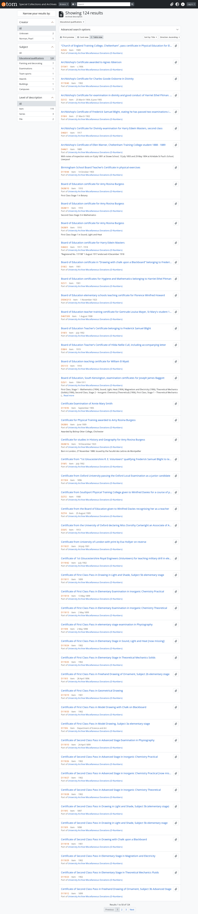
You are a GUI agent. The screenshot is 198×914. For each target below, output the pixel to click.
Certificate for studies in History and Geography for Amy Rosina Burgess (103, 439)
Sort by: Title (149, 37)
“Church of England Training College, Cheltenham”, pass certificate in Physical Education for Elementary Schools (116, 45)
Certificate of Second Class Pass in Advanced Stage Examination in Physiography (107, 740)
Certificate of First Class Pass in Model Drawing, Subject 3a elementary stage (105, 723)
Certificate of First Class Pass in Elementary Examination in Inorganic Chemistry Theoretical (114, 608)
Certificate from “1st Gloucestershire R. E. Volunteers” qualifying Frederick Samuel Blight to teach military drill (116, 459)
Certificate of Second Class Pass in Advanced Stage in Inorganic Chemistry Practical (109, 756)
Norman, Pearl (36, 39)
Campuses (36, 90)
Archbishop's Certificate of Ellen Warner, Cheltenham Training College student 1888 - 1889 (113, 144)
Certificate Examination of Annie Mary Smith (87, 403)
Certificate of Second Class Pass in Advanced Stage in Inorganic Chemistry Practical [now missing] (116, 773)
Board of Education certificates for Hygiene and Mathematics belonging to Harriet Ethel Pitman (116, 278)
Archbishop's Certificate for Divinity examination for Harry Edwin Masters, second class (112, 128)
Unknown (36, 34)
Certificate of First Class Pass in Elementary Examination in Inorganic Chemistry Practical (112, 591)
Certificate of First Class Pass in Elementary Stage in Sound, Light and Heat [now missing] (113, 641)
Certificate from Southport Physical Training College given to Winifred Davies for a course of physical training (116, 492)
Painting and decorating (36, 64)
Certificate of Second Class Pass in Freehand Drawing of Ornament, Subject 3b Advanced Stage (116, 889)
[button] (172, 4)
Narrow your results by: (36, 13)
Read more (69, 395)
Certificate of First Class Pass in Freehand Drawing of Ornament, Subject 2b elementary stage (115, 674)
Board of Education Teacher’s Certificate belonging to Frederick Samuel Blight (106, 328)
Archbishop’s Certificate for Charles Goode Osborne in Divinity (97, 78)
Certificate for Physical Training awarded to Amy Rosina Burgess (98, 420)
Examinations (36, 69)
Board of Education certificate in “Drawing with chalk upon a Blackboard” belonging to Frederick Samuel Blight (116, 262)
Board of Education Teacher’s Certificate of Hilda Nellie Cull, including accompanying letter (113, 344)
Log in (190, 4)
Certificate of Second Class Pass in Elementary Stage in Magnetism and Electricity (108, 855)
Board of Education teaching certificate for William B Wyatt (95, 361)
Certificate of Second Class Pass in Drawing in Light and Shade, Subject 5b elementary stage (114, 822)
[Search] (103, 4)
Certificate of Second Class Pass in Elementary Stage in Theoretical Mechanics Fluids (110, 872)
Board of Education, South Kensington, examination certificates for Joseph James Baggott (112, 377)
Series (36, 114)
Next (132, 909)
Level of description (30, 97)
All (20, 28)
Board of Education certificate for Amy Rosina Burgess (92, 184)
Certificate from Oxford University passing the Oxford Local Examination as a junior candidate (115, 475)
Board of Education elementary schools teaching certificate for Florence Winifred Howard (113, 295)
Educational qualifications (36, 59)
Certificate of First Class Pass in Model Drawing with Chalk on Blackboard (103, 707)
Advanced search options (75, 29)
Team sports (36, 74)
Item (36, 109)
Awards (36, 79)
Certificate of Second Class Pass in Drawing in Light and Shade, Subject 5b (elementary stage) (115, 806)
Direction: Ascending (169, 37)
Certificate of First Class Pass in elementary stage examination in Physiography (107, 624)
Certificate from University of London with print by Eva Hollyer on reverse (103, 541)
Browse (63, 4)
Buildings (36, 85)
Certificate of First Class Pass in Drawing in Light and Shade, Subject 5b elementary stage (112, 574)
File (36, 120)
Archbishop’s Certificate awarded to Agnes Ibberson (91, 62)
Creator (23, 22)
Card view (82, 37)
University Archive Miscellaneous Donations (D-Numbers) (95, 53)
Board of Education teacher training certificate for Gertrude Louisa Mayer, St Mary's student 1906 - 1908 (116, 311)
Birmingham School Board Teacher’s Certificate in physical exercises (100, 167)
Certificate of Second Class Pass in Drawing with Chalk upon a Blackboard (104, 839)
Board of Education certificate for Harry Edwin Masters (93, 242)
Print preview (67, 37)
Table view (96, 37)
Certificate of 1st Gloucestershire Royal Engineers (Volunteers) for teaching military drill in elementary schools (116, 558)
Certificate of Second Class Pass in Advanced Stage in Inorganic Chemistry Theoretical (111, 789)
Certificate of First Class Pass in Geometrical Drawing (92, 690)
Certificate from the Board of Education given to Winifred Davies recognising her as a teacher (115, 508)
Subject (23, 47)
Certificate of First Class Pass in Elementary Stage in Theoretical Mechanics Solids (108, 657)
